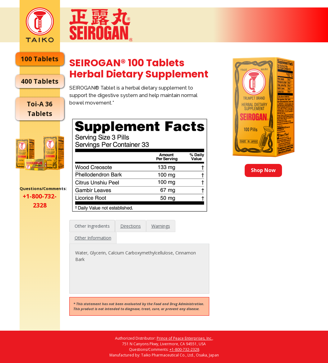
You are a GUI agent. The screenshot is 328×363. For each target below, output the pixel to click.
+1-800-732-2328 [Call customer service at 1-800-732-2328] (40, 200)
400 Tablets (39, 81)
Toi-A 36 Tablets (40, 109)
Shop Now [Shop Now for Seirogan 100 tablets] (263, 170)
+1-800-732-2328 (184, 349)
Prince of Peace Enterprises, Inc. (184, 338)
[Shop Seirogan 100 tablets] (263, 107)
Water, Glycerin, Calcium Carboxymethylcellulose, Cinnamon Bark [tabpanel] (135, 256)
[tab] (92, 226)
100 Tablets (39, 58)
